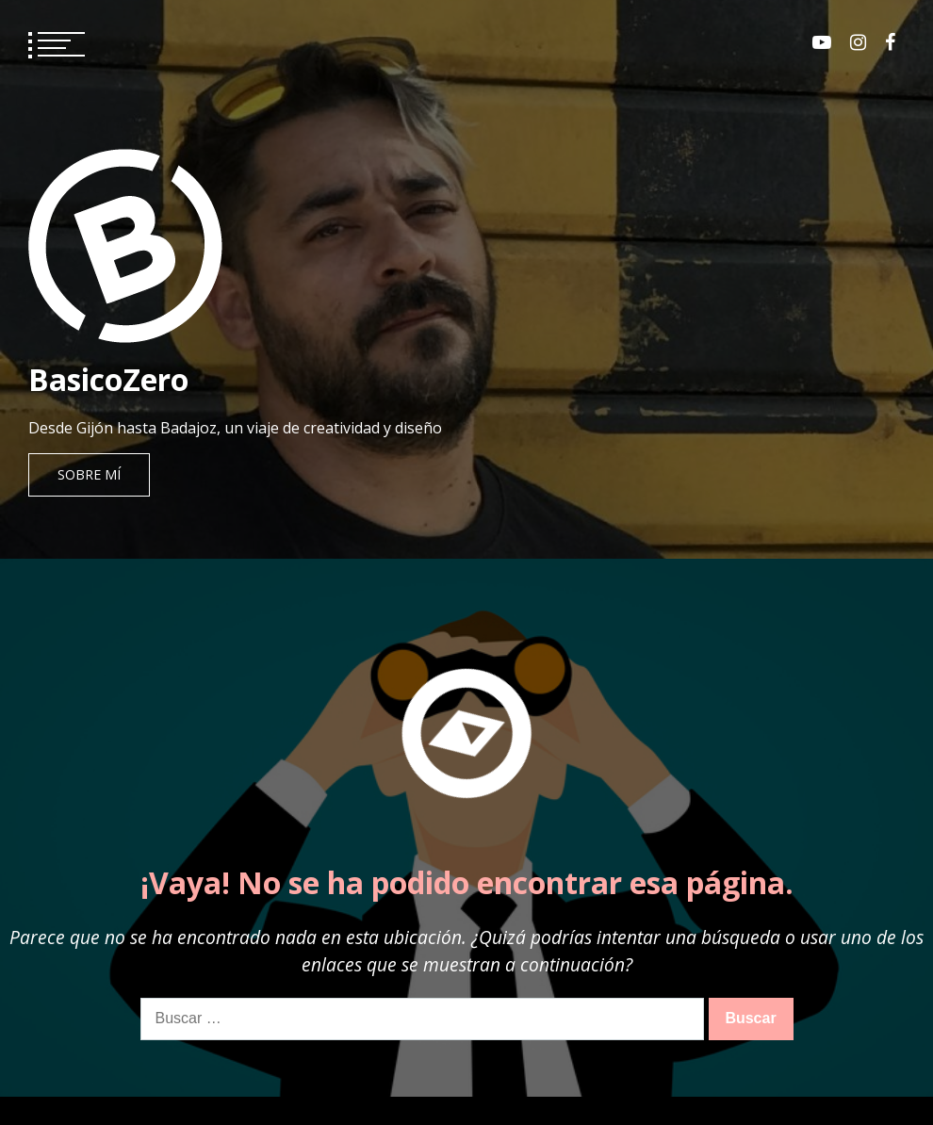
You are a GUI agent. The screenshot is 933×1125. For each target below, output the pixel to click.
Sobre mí (89, 474)
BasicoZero (108, 379)
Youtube (822, 42)
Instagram (858, 42)
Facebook (890, 42)
